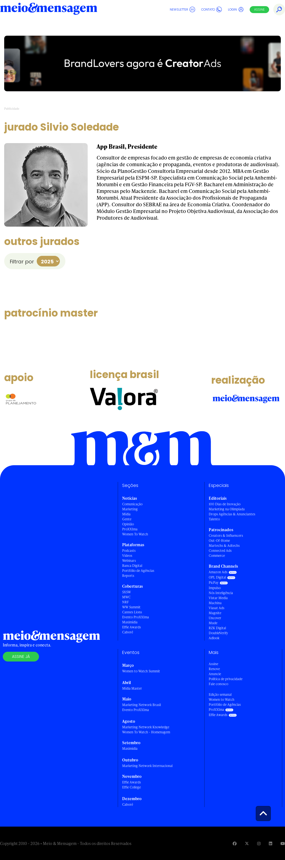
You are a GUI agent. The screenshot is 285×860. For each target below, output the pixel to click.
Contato (211, 9)
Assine (259, 9)
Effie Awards (131, 627)
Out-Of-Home (219, 540)
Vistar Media (218, 598)
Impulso (215, 587)
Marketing (130, 509)
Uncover (215, 618)
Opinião (128, 524)
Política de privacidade (225, 679)
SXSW (126, 592)
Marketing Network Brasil (141, 704)
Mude (213, 623)
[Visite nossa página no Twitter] (247, 843)
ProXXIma (129, 529)
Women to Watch (221, 699)
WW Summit (131, 607)
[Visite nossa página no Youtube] (283, 843)
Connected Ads (220, 550)
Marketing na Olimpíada (227, 509)
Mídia (126, 514)
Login (236, 9)
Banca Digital (132, 565)
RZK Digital (217, 628)
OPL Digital (217, 577)
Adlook (214, 638)
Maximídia (129, 622)
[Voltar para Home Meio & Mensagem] (48, 9)
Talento (214, 519)
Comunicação (132, 504)
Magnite (215, 613)
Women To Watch (135, 534)
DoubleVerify (218, 633)
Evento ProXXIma (135, 617)
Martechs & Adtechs (224, 545)
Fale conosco (218, 684)
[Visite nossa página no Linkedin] (270, 843)
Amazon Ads (218, 572)
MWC (126, 597)
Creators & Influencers (226, 535)
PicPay (213, 582)
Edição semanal (220, 694)
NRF (125, 602)
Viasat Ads (216, 608)
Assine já (21, 656)
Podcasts (129, 550)
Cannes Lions (132, 612)
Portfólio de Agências (138, 570)
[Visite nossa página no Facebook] (235, 843)
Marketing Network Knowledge (145, 727)
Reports (128, 575)
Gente (126, 519)
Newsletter (182, 9)
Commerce (217, 555)
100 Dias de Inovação (224, 504)
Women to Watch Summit (141, 671)
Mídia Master (132, 688)
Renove (214, 669)
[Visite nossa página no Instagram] (259, 843)
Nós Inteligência (221, 593)
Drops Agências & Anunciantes (232, 514)
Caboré (127, 632)
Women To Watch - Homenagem (146, 732)
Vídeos (127, 555)
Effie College (131, 787)
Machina (215, 603)
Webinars (129, 560)
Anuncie (215, 674)
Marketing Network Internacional (147, 765)
